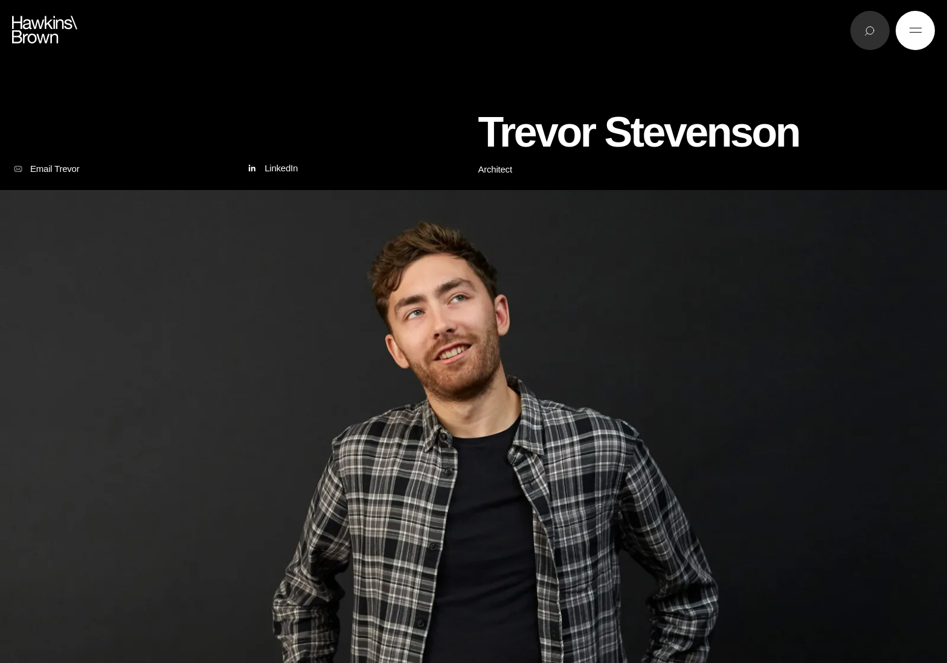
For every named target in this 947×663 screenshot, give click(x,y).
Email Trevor (46, 169)
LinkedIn (271, 169)
